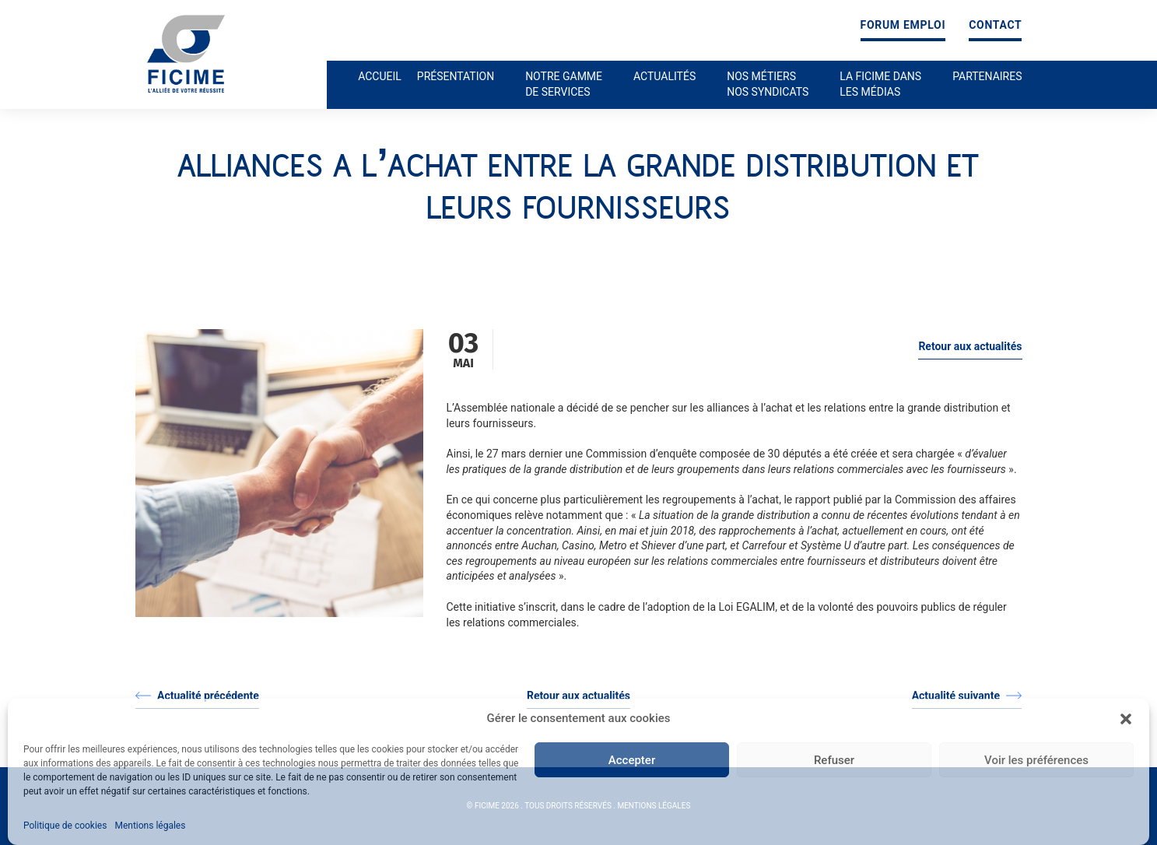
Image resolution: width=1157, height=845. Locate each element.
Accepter (631, 760)
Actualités (664, 76)
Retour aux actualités (970, 346)
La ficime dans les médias (880, 84)
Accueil (379, 76)
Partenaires (987, 76)
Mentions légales (149, 825)
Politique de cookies (65, 825)
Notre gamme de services (563, 84)
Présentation (455, 76)
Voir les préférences (1036, 760)
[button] (1126, 719)
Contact (995, 25)
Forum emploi (903, 25)
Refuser (834, 760)
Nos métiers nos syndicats (767, 84)
